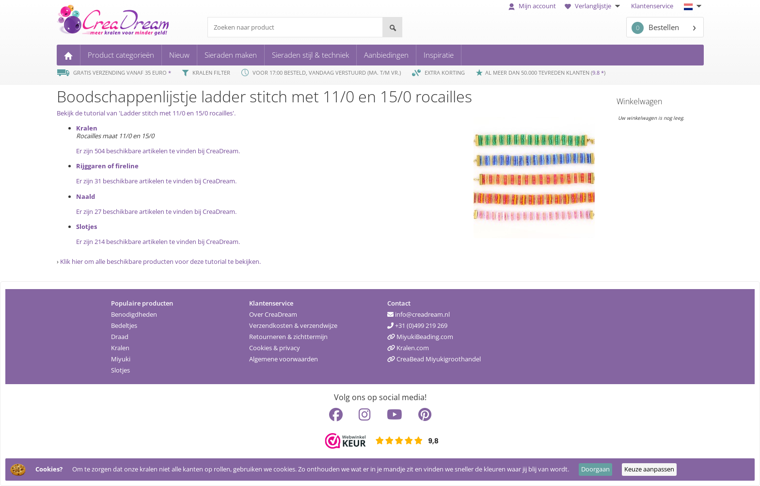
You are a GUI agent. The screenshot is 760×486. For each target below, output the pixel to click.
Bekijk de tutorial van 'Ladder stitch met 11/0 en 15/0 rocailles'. (146, 113)
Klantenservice (652, 5)
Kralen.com (408, 347)
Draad (119, 336)
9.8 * (598, 72)
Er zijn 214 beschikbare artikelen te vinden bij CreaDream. (158, 241)
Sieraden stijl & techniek (310, 55)
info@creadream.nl (418, 314)
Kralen (86, 128)
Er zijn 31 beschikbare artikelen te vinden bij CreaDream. (156, 181)
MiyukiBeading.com (420, 336)
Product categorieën (121, 55)
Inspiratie (439, 55)
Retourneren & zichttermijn (288, 336)
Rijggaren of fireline (107, 166)
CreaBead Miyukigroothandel (434, 359)
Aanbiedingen (386, 55)
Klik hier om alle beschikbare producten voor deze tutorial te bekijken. (160, 261)
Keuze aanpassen (649, 469)
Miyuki (120, 359)
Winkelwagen (639, 101)
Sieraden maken (231, 55)
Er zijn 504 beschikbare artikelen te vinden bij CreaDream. (158, 150)
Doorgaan (595, 469)
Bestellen (655, 28)
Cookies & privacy (274, 347)
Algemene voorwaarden (283, 359)
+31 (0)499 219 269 (417, 325)
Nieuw (179, 55)
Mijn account (532, 5)
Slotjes (86, 226)
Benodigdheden (134, 314)
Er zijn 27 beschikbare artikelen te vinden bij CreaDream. (156, 211)
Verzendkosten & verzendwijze (293, 325)
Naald (85, 196)
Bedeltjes (124, 325)
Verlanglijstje (593, 5)
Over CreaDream (273, 314)
